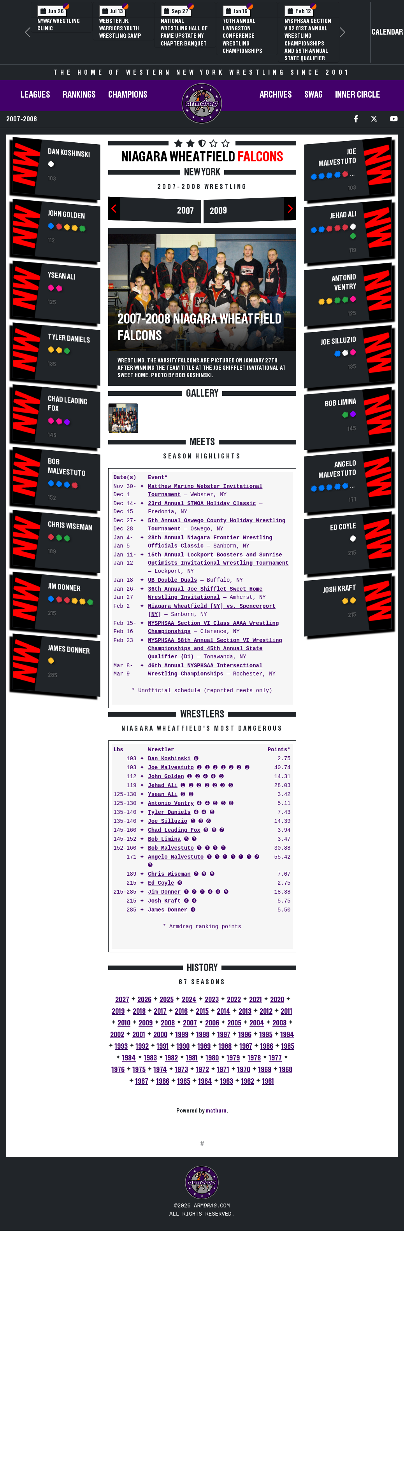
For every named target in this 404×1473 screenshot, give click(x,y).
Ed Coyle (161, 1004)
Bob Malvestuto (67, 467)
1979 (233, 1179)
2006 (212, 1144)
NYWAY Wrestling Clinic (58, 24)
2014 (223, 1133)
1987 (246, 1168)
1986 (266, 1168)
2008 (168, 1144)
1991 (163, 1168)
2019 (118, 1133)
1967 (141, 1203)
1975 (139, 1191)
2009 (218, 211)
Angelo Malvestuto (176, 978)
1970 (243, 1191)
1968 (285, 1191)
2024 (189, 1121)
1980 (212, 1179)
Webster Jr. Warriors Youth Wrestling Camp (120, 28)
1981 (192, 1179)
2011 (286, 1133)
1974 (160, 1191)
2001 (138, 1156)
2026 (144, 1121)
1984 (129, 1179)
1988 (225, 1168)
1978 (254, 1179)
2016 (181, 1133)
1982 (171, 1179)
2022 (234, 1121)
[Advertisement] (56, 834)
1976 (118, 1191)
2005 (234, 1144)
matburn (216, 1232)
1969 (264, 1191)
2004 (256, 1144)
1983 (150, 1179)
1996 (245, 1156)
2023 (212, 1121)
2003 (279, 1144)
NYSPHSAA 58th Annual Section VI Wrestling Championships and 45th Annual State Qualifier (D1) (215, 649)
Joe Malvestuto (171, 889)
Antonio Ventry (171, 925)
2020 (277, 1121)
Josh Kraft (164, 1022)
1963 (226, 1203)
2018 (139, 1133)
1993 (121, 1168)
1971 (223, 1191)
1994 (287, 1156)
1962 (247, 1203)
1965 (183, 1203)
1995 (266, 1156)
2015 (202, 1133)
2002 (117, 1156)
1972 (202, 1191)
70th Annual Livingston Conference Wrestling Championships (242, 36)
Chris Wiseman (70, 526)
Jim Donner (64, 587)
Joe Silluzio (167, 942)
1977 (275, 1179)
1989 (204, 1168)
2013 (245, 1133)
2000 (160, 1156)
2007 (185, 211)
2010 (124, 1144)
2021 (255, 1121)
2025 (167, 1121)
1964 (205, 1203)
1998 (203, 1156)
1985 (287, 1168)
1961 (268, 1203)
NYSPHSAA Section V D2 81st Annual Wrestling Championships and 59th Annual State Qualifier (308, 39)
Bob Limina (164, 960)
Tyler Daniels (69, 338)
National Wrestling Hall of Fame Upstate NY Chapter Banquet (184, 32)
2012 (266, 1133)
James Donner (69, 650)
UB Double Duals (172, 580)
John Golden (66, 214)
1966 (162, 1203)
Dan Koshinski (69, 153)
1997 (224, 1156)
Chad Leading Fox (68, 404)
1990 (183, 1168)
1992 (142, 1168)
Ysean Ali (62, 276)
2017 (160, 1133)
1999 (182, 1156)
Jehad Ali (162, 907)
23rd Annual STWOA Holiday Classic (202, 503)
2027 (122, 1121)
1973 (181, 1191)
